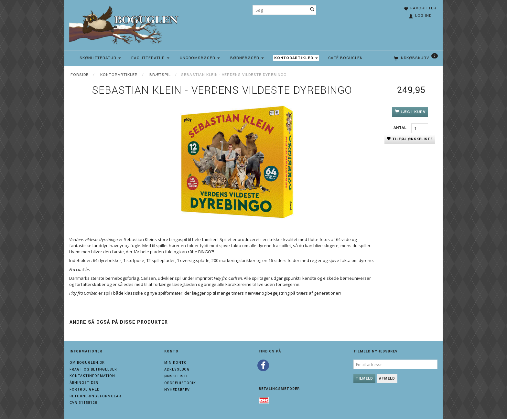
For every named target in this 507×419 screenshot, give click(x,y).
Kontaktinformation (92, 375)
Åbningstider (84, 382)
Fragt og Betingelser (93, 369)
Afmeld (387, 378)
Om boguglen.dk (87, 362)
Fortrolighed (85, 389)
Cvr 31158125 (83, 402)
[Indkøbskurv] (415, 58)
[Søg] (312, 10)
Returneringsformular (95, 396)
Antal (401, 128)
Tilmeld (364, 378)
